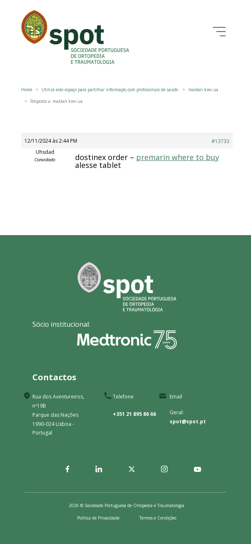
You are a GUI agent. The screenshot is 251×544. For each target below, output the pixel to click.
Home (26, 89)
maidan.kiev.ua (203, 89)
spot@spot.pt (188, 421)
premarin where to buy (177, 157)
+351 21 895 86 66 (134, 414)
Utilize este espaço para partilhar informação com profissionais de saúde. (110, 89)
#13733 (220, 141)
